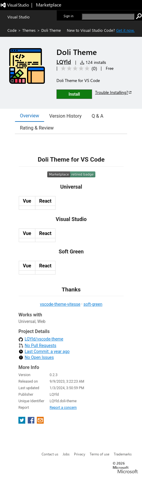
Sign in (68, 16)
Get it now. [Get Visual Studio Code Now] (125, 30)
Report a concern (63, 408)
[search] (108, 16)
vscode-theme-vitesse (60, 304)
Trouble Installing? (113, 92)
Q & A (97, 116)
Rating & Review (37, 128)
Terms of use (99, 454)
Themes (29, 30)
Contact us (50, 454)
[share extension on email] (40, 422)
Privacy (79, 454)
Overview (29, 116)
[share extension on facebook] (31, 422)
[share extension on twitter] (22, 422)
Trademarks (123, 454)
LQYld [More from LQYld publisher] (63, 61)
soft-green (92, 304)
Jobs (66, 454)
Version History (65, 116)
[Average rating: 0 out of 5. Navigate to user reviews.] (78, 68)
